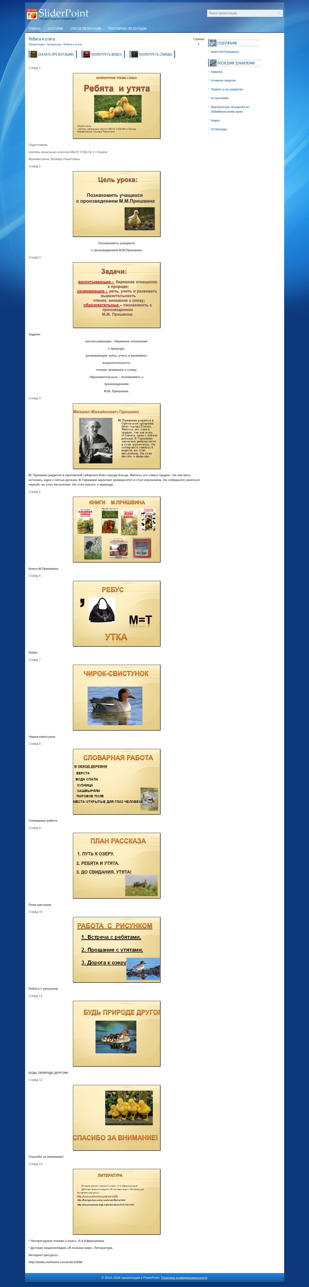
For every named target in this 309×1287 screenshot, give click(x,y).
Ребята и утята (72, 44)
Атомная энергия (223, 80)
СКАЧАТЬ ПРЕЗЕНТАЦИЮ (56, 54)
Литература (54, 44)
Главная (35, 28)
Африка (216, 72)
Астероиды (219, 129)
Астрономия (220, 98)
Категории (55, 28)
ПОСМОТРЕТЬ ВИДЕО (106, 54)
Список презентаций (85, 28)
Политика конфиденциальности (184, 1278)
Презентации (37, 44)
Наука (215, 120)
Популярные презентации (127, 28)
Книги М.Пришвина (225, 52)
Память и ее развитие (227, 89)
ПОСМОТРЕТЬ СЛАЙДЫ (155, 54)
